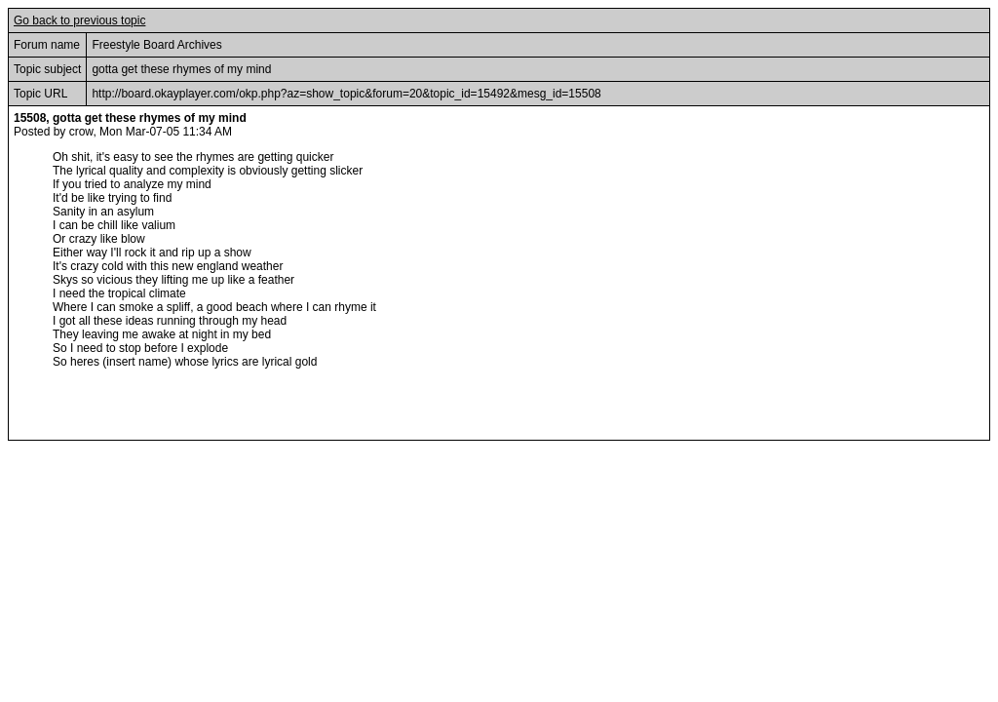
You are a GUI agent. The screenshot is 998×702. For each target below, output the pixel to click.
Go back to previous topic (79, 20)
